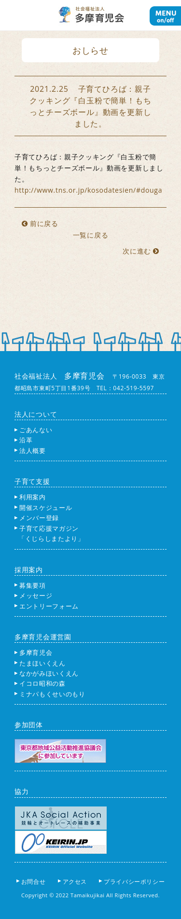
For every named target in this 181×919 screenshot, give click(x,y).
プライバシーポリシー (135, 881)
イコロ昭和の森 (40, 683)
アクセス (75, 881)
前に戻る (40, 223)
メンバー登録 (36, 517)
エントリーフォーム (46, 606)
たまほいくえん (40, 663)
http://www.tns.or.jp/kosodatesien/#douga (88, 190)
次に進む (141, 250)
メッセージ (33, 595)
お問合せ (34, 881)
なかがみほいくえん (46, 673)
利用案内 (30, 497)
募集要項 (30, 585)
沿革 (23, 440)
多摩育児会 (33, 652)
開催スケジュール (43, 507)
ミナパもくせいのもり (49, 694)
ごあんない (33, 429)
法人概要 (30, 450)
